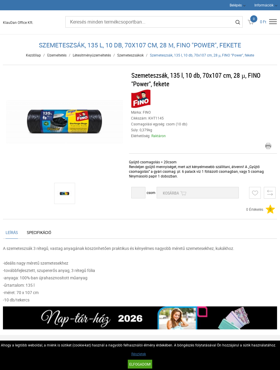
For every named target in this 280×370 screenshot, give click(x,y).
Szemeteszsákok (130, 55)
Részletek (138, 353)
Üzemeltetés (57, 55)
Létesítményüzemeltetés (92, 55)
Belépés (236, 5)
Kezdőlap (33, 55)
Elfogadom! (140, 364)
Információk (264, 5)
